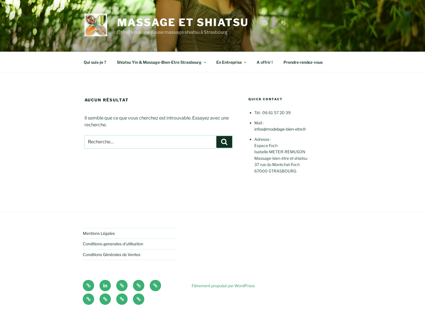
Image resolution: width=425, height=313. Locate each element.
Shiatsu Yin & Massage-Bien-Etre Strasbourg (162, 62)
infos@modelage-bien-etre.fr (280, 129)
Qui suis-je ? (95, 62)
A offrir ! (265, 62)
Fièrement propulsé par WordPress (223, 285)
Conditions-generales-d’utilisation (113, 243)
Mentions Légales (99, 233)
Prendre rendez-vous (303, 62)
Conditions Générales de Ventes (111, 254)
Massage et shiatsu (183, 22)
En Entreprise (231, 62)
